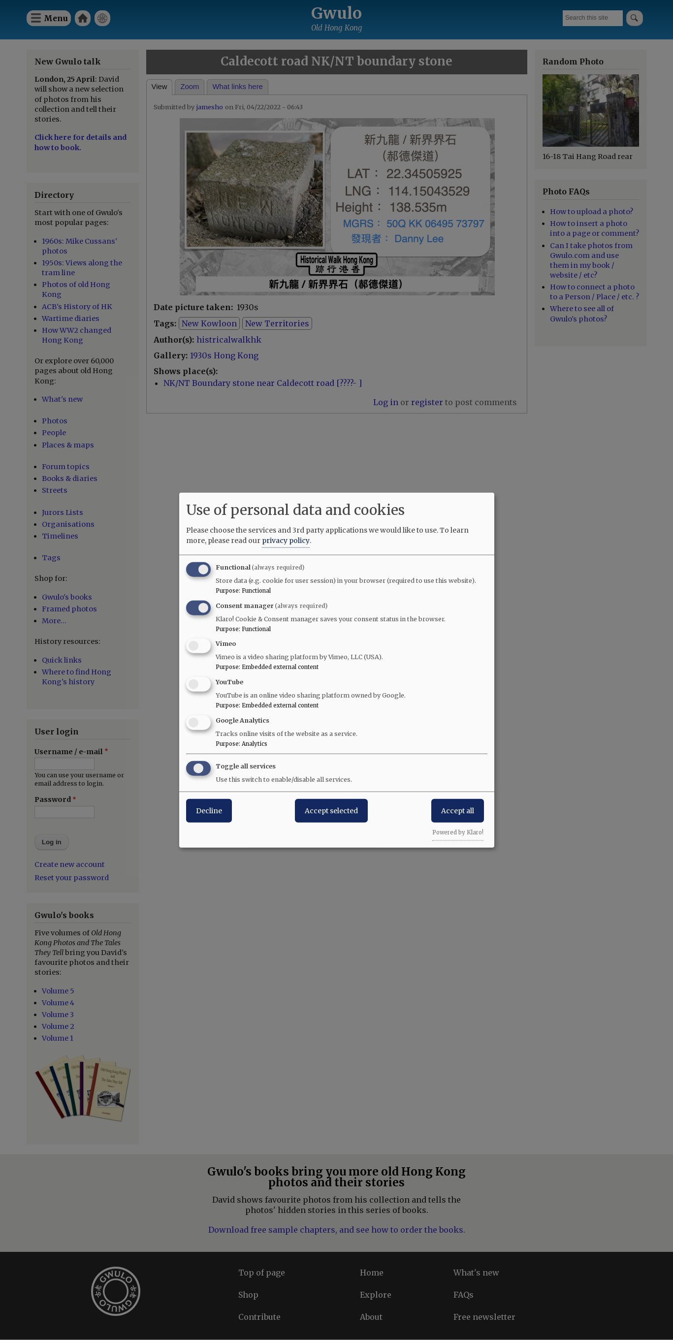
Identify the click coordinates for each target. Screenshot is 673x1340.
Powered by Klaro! (457, 832)
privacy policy (286, 540)
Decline (209, 810)
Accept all (457, 810)
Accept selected (331, 810)
